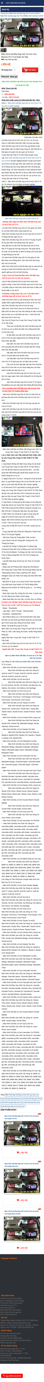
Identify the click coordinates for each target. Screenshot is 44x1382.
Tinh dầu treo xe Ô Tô (9, 1305)
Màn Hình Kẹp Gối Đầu (13, 1095)
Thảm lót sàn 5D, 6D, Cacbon (11, 1298)
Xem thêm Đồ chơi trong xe (11, 1310)
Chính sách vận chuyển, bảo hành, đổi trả (16, 1340)
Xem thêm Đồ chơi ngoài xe (11, 1312)
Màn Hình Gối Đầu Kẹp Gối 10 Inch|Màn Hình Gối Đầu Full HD (21, 16)
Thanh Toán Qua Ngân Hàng (11, 1338)
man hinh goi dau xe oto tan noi (12, 1106)
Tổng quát (5, 76)
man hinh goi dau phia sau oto (12, 1099)
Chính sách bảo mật (8, 1343)
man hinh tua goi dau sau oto (11, 1102)
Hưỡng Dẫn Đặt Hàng (8, 1336)
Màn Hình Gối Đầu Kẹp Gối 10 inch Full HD (24, 13)
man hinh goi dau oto (30, 1095)
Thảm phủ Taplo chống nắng (11, 1303)
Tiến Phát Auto (13, 1360)
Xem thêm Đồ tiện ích (9, 1314)
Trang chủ (4, 13)
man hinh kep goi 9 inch (33, 1099)
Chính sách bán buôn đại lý (11, 1333)
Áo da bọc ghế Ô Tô (8, 1308)
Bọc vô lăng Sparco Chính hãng (12, 1301)
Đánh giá (13, 77)
